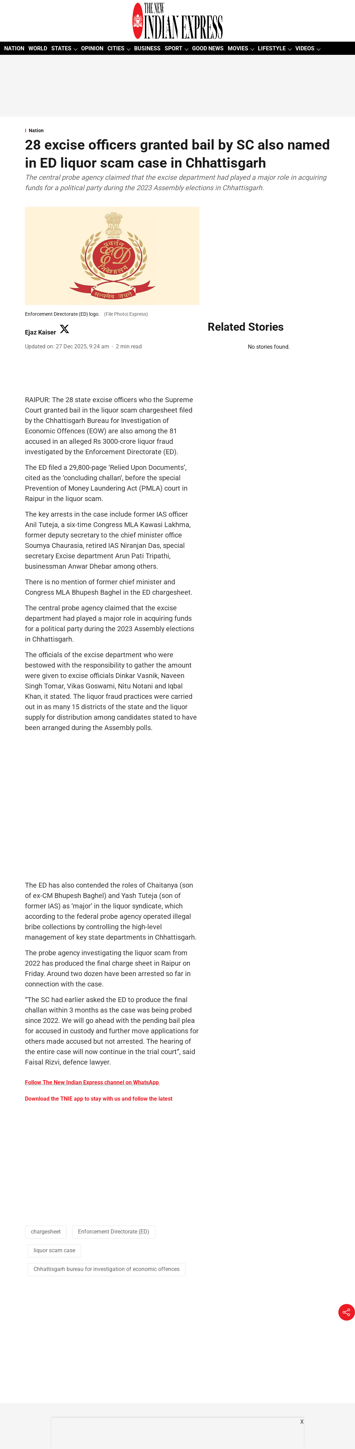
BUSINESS (147, 48)
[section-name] (177, 130)
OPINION (92, 48)
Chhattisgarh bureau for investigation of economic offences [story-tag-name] (107, 1269)
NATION (14, 48)
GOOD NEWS (208, 48)
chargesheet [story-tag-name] (46, 1231)
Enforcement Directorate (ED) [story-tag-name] (113, 1231)
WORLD (37, 48)
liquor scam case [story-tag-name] (54, 1250)
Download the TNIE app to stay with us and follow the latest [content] (98, 1098)
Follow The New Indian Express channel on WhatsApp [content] (92, 1082)
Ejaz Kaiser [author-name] (40, 332)
